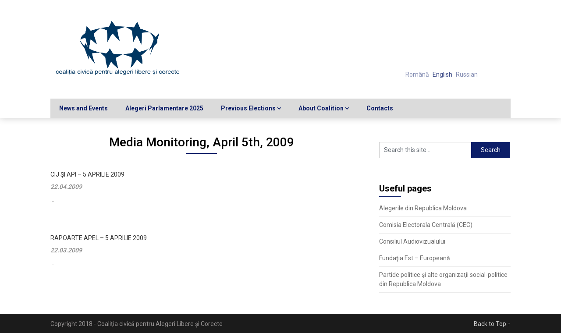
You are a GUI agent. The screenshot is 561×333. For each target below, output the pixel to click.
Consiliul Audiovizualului (412, 241)
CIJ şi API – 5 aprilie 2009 (87, 174)
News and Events (83, 108)
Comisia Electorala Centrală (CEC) (425, 224)
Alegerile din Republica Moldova (423, 208)
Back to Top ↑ (492, 323)
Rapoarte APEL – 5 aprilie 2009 (98, 237)
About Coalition (321, 108)
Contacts (379, 108)
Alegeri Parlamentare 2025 (164, 108)
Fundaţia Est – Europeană (414, 258)
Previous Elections (248, 108)
